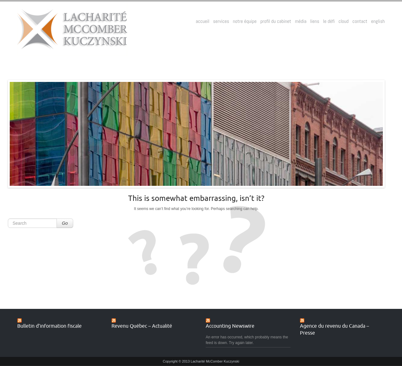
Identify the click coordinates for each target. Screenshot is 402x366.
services (221, 21)
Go (65, 223)
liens (314, 21)
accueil (202, 21)
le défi (329, 21)
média (301, 21)
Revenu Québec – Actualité (141, 326)
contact (359, 21)
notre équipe (245, 21)
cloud (344, 21)
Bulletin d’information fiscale (49, 326)
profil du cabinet (275, 21)
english (378, 21)
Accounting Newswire (230, 326)
